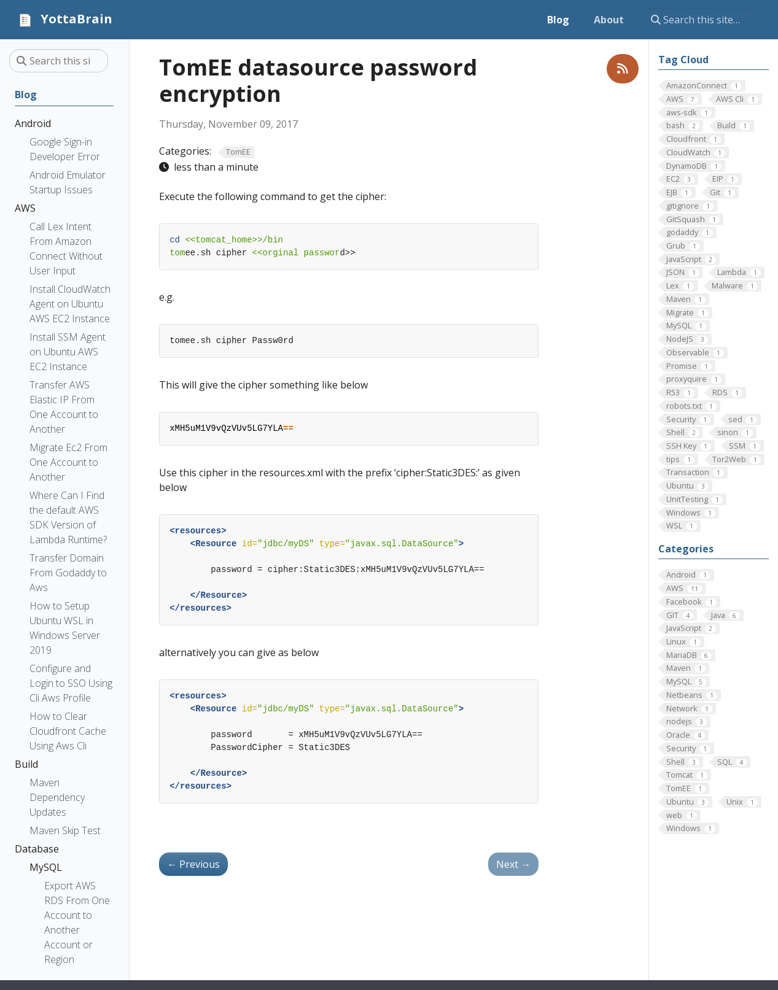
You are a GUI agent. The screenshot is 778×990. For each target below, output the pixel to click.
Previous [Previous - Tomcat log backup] (193, 864)
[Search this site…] (700, 19)
